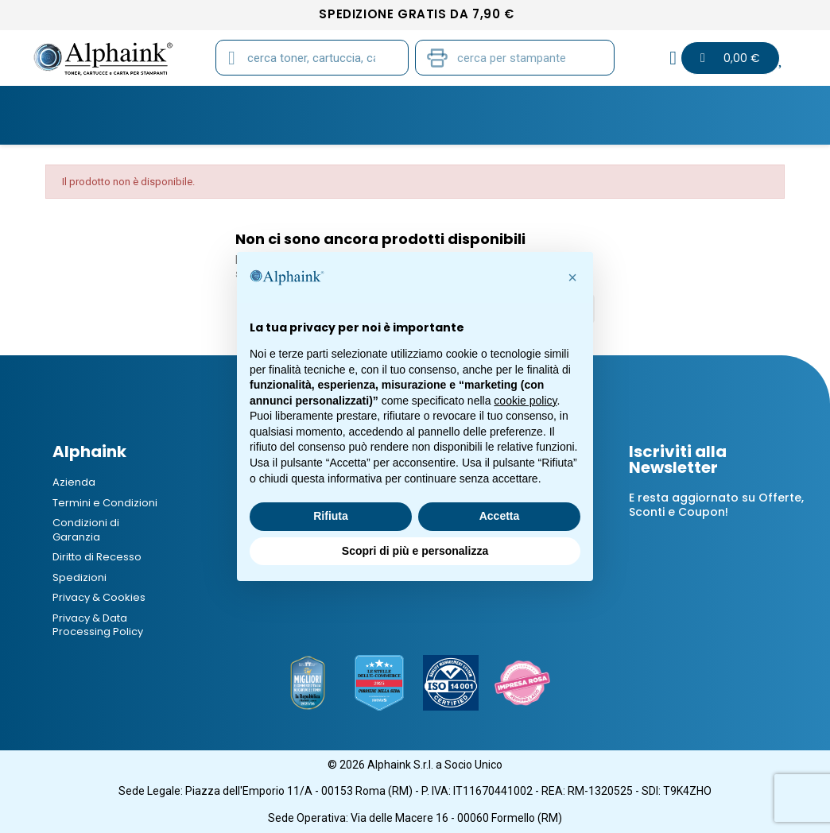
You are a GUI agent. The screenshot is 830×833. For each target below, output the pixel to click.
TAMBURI (243, 104)
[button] (572, 277)
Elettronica (607, 104)
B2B (765, 104)
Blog (415, 126)
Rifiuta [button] (330, 515)
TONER (73, 104)
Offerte (700, 104)
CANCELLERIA (502, 104)
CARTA (319, 104)
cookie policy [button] (525, 400)
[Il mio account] (673, 58)
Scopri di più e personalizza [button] (415, 550)
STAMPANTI (402, 104)
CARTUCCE (155, 104)
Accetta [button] (499, 515)
